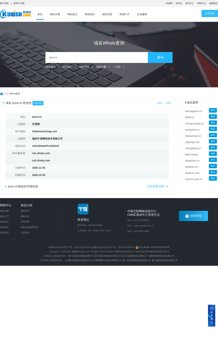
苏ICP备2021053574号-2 (157, 251)
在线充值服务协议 (29, 227)
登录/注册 (209, 13)
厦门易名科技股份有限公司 (108, 256)
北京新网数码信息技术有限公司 (107, 260)
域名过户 (4, 216)
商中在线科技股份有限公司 (81, 256)
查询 (160, 57)
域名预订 (67, 66)
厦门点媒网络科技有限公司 (135, 256)
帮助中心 (201, 3)
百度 (168, 103)
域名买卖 (107, 14)
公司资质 (25, 232)
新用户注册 (19, 3)
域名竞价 (90, 14)
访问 (159, 103)
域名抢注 (72, 14)
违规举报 (193, 216)
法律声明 (25, 221)
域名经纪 (38, 103)
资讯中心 (189, 3)
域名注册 (55, 14)
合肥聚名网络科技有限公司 (78, 260)
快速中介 (125, 14)
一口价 (117, 66)
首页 (40, 14)
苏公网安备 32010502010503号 (153, 247)
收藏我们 (213, 3)
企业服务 (142, 14)
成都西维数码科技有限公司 (161, 256)
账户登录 (4, 3)
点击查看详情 (158, 186)
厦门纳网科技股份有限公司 (165, 260)
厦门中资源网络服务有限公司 (137, 260)
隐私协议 (25, 216)
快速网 (169, 3)
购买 (213, 110)
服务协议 (25, 211)
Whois (179, 3)
